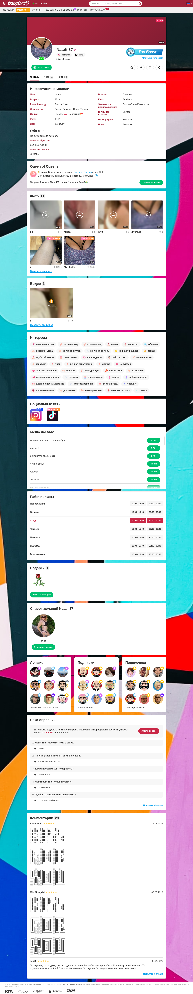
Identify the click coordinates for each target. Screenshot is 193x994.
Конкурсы (82, 10)
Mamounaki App (98, 9)
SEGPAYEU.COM (76, 984)
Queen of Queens (83, 172)
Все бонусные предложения (60, 9)
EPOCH (65, 984)
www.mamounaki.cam (37, 984)
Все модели (8, 10)
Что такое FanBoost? (152, 58)
